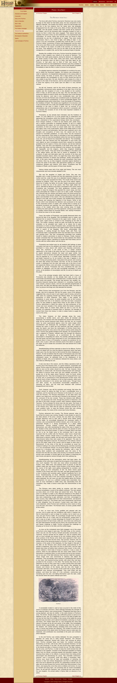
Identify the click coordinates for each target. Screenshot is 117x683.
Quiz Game (110, 1)
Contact (70, 679)
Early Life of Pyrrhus (20, 18)
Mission (47, 679)
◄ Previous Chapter (41, 13)
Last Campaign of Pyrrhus (21, 41)
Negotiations (18, 26)
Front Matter (23, 11)
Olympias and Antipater (21, 13)
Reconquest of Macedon (21, 36)
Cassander (18, 16)
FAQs (51, 679)
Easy (97, 5)
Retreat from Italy (19, 31)
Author (92, 5)
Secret (114, 5)
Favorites (108, 5)
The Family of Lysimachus (22, 33)
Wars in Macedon (19, 21)
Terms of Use (58, 679)
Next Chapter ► (76, 13)
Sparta (16, 38)
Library (95, 1)
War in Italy (18, 23)
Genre (87, 5)
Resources (102, 1)
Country (81, 5)
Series (102, 5)
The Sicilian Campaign (21, 28)
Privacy (65, 679)
